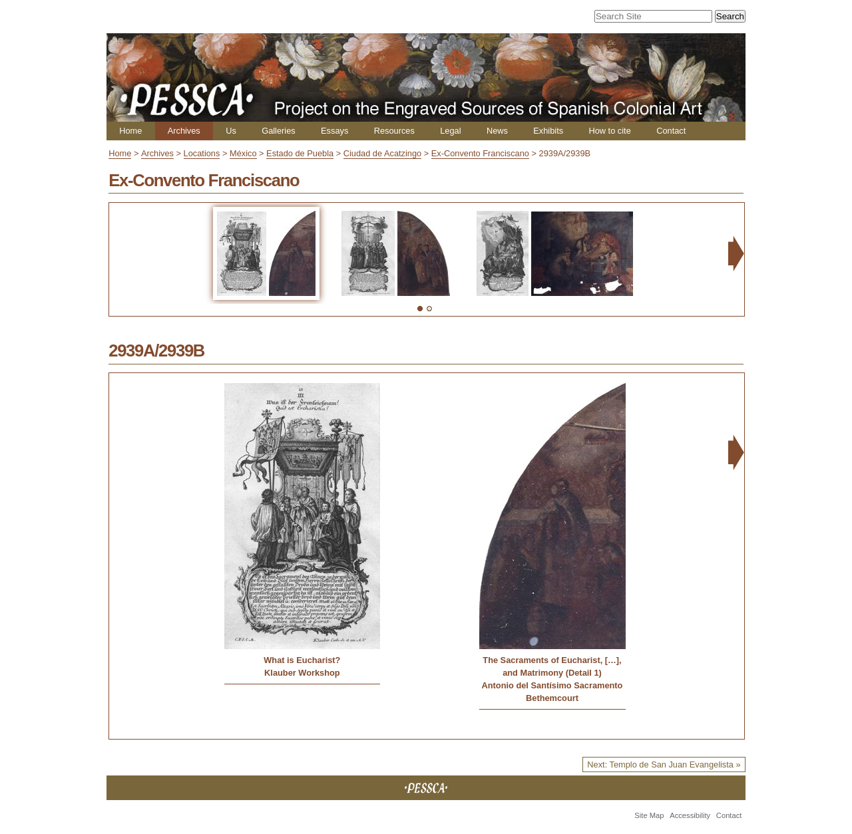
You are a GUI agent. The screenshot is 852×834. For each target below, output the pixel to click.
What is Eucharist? (302, 660)
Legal (450, 131)
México (243, 153)
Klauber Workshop (302, 673)
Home (130, 131)
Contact (671, 131)
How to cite (609, 131)
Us (231, 131)
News (497, 131)
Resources (394, 131)
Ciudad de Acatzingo (382, 153)
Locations (202, 153)
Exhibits (548, 131)
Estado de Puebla (299, 153)
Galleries (279, 131)
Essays (334, 131)
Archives (184, 131)
